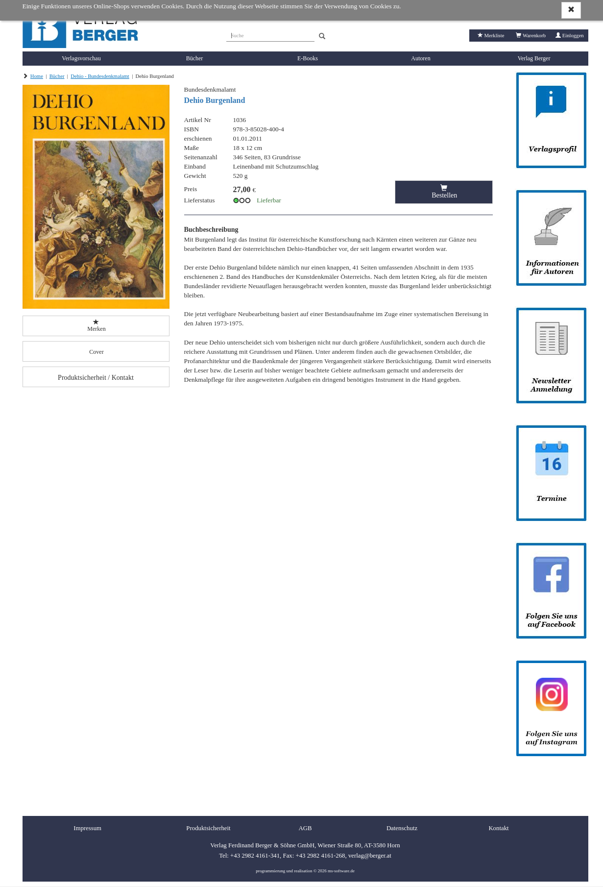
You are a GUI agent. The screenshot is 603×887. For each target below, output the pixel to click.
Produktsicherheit (208, 828)
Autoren (420, 58)
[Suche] (270, 34)
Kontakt (498, 828)
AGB (305, 828)
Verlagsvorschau (81, 58)
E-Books (307, 58)
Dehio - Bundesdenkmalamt (100, 76)
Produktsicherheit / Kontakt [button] (96, 377)
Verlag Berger (534, 58)
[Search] (322, 36)
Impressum (87, 828)
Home (36, 76)
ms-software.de (341, 870)
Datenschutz (401, 828)
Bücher (194, 58)
